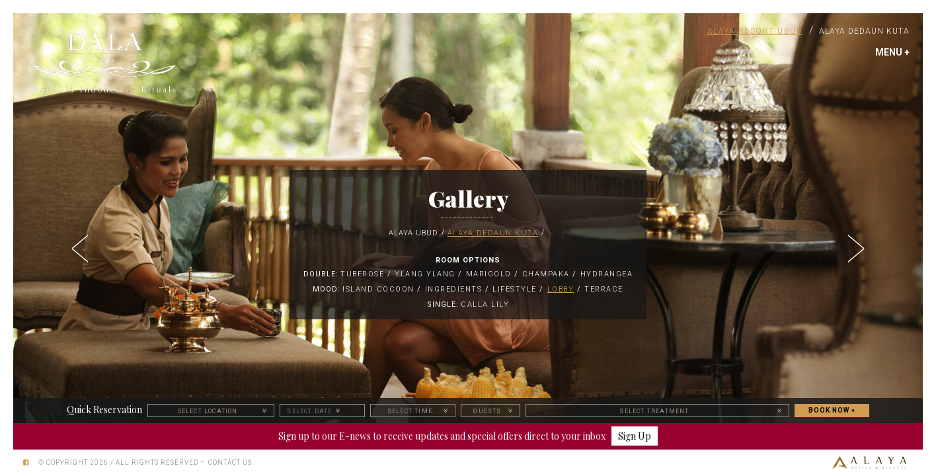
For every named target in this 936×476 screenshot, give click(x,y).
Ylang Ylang (425, 274)
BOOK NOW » (831, 410)
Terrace (603, 289)
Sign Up (634, 436)
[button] (81, 244)
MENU (892, 52)
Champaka (546, 274)
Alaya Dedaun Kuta (864, 31)
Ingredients (454, 289)
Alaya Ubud (413, 233)
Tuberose (362, 274)
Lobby (560, 289)
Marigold (489, 274)
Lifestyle (514, 289)
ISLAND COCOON (378, 289)
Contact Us (230, 462)
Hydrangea (606, 274)
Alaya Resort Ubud (755, 31)
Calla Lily (485, 304)
